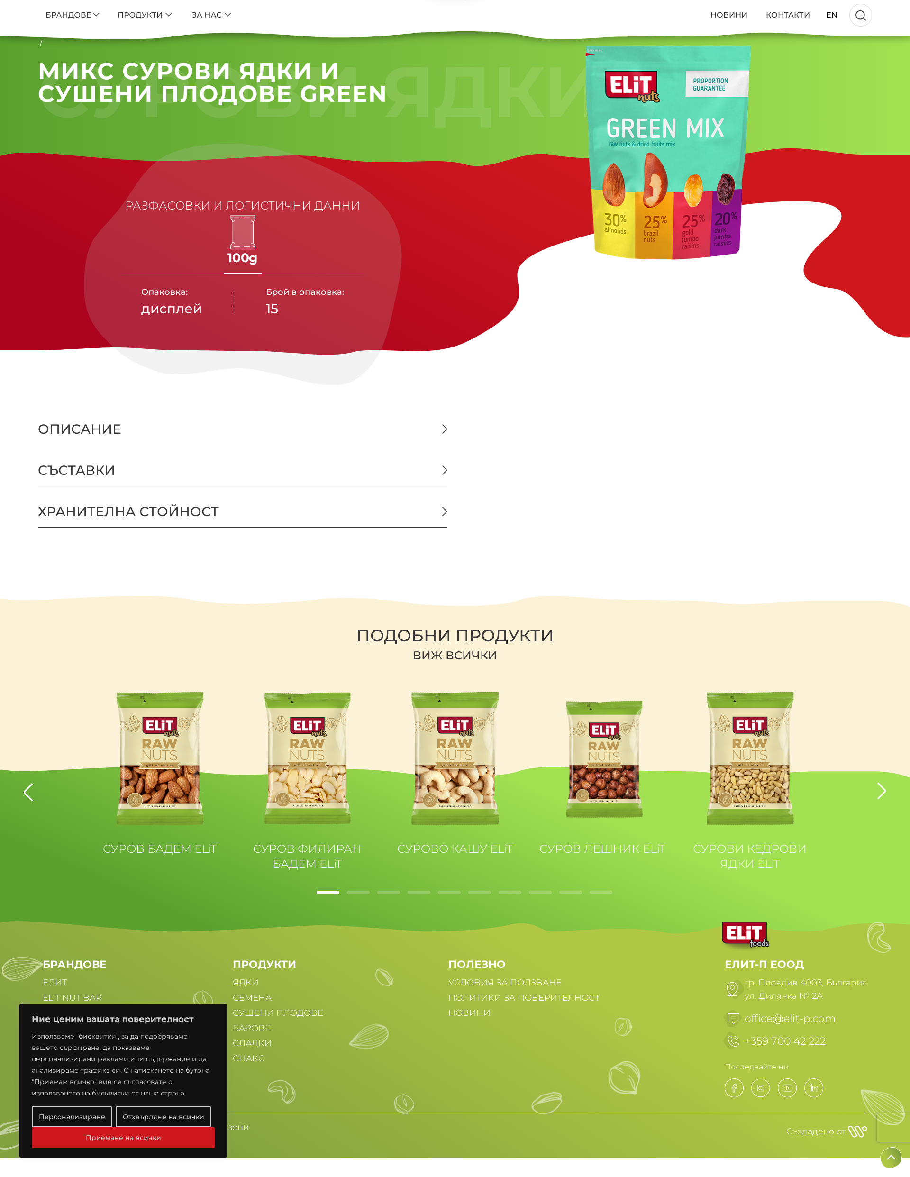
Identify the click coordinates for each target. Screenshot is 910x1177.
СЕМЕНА (252, 998)
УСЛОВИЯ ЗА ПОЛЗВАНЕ (505, 982)
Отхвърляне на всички (163, 1117)
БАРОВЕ (252, 1028)
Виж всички (455, 655)
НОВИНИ (469, 1013)
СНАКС (248, 1058)
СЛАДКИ (252, 1043)
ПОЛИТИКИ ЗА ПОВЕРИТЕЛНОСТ (524, 998)
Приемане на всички (123, 1137)
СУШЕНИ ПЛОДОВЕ (278, 1013)
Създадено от (826, 1131)
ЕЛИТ (55, 982)
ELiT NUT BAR (72, 998)
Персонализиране (72, 1117)
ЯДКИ (246, 982)
